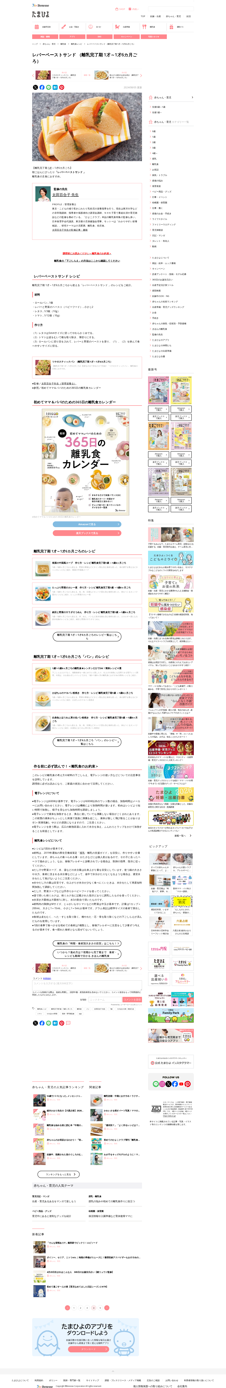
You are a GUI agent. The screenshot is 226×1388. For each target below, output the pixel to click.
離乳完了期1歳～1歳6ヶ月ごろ (61, 1009)
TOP (143, 16)
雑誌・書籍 (45, 36)
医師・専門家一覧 (71, 1380)
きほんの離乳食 (159, 328)
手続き (155, 317)
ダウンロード (88, 1349)
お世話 (155, 169)
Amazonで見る (87, 524)
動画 (154, 246)
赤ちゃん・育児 (173, 16)
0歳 (154, 131)
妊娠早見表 (42, 27)
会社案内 (182, 1386)
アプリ (72, 36)
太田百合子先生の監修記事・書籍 (70, 229)
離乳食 (148, 27)
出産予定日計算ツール (163, 285)
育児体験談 (157, 229)
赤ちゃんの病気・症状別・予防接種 (169, 323)
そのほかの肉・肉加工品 (125, 1009)
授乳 (82, 852)
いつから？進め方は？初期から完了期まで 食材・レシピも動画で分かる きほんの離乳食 (87, 954)
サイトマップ (92, 1380)
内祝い (133, 9)
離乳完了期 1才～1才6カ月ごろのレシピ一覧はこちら (87, 636)
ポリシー (53, 1380)
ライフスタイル (159, 218)
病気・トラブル (159, 175)
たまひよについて (160, 257)
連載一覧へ (180, 835)
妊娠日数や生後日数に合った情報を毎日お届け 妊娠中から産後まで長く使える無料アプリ (88, 1341)
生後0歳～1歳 (158, 106)
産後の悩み (157, 180)
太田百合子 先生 (65, 194)
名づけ (94, 27)
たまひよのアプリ (160, 339)
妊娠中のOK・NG (160, 296)
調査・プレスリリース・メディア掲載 (123, 1380)
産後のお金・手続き (161, 213)
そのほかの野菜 (52, 1014)
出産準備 (122, 27)
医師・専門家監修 (68, 1014)
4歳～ (155, 153)
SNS (99, 36)
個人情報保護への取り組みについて (152, 1386)
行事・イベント (159, 197)
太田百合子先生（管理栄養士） (59, 383)
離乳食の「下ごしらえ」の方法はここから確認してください (87, 260)
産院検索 (156, 290)
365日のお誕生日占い (162, 279)
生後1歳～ (157, 112)
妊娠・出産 (155, 16)
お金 (154, 312)
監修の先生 (157, 334)
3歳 (154, 147)
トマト (39, 1014)
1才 (50, 168)
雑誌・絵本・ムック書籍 (164, 263)
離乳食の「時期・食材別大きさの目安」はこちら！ (87, 943)
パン (87, 1009)
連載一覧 (87, 75)
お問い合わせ (171, 1380)
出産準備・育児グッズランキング (168, 307)
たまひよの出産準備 (161, 350)
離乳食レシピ (76, 44)
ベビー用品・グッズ (161, 191)
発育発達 (156, 186)
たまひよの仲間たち (161, 345)
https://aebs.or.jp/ (169, 1116)
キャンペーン (126, 36)
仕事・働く (157, 208)
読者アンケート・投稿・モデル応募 (169, 274)
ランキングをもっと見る (58, 1174)
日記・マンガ (158, 235)
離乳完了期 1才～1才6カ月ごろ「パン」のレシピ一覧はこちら (87, 742)
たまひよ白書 (158, 356)
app (80, 1014)
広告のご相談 (153, 1380)
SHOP (120, 9)
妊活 (189, 16)
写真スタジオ (153, 36)
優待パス (176, 27)
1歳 (111, 1009)
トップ (35, 44)
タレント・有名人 (160, 240)
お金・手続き (70, 27)
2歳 (154, 142)
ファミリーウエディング (164, 224)
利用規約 (39, 1380)
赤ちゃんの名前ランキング (165, 301)
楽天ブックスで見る (87, 533)
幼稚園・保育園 (159, 202)
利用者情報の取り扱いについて (199, 1380)
